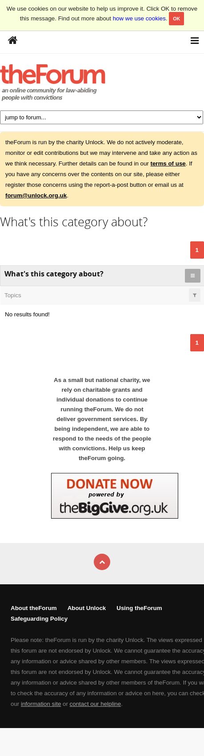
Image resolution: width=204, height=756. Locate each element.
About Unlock (87, 608)
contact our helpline (95, 704)
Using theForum (139, 608)
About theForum (34, 608)
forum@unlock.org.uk (36, 195)
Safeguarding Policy (39, 618)
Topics (12, 295)
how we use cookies (139, 18)
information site (41, 704)
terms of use (167, 163)
